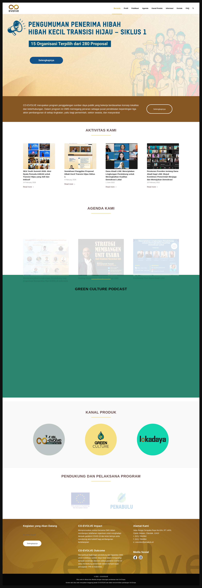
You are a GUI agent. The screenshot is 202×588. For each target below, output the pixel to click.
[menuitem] (117, 8)
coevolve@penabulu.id (144, 542)
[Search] (193, 8)
